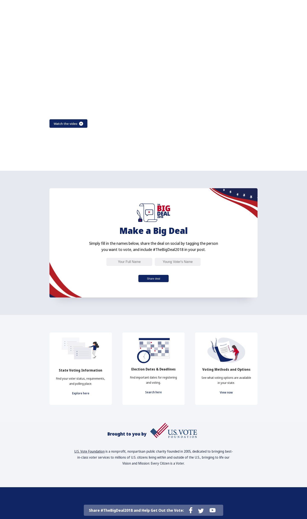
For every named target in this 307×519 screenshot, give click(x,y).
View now (226, 394)
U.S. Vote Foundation (89, 455)
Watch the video (71, 123)
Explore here (80, 395)
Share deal (153, 279)
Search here (153, 394)
